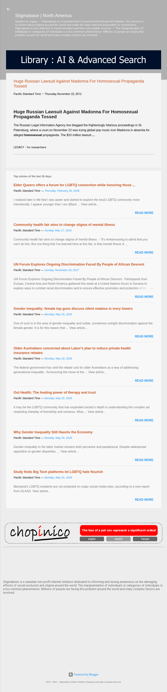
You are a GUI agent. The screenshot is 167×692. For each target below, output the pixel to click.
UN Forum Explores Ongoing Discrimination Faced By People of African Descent (79, 264)
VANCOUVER (83, 563)
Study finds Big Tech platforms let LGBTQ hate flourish (58, 472)
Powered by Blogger (83, 674)
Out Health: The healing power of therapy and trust (55, 392)
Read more (144, 212)
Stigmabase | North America (43, 15)
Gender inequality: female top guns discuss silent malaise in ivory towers (73, 309)
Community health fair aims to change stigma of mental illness (64, 225)
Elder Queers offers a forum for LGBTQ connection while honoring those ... (74, 185)
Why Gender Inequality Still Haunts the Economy (53, 432)
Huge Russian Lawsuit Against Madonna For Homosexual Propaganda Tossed (76, 114)
